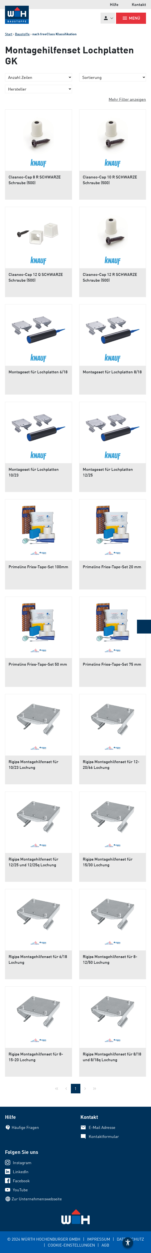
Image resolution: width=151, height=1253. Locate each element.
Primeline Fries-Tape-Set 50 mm (38, 664)
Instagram (22, 1162)
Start (8, 34)
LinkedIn (21, 1171)
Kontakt (139, 4)
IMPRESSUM (98, 1239)
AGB (105, 1245)
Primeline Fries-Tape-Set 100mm (38, 566)
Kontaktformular (104, 1136)
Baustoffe (22, 34)
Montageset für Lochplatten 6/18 (38, 371)
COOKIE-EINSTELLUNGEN (71, 1245)
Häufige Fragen (25, 1127)
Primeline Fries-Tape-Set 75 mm (112, 664)
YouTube (20, 1189)
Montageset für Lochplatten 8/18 (112, 371)
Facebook (21, 1180)
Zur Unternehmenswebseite (37, 1198)
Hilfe (114, 4)
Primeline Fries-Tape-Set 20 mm (112, 566)
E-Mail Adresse (102, 1127)
